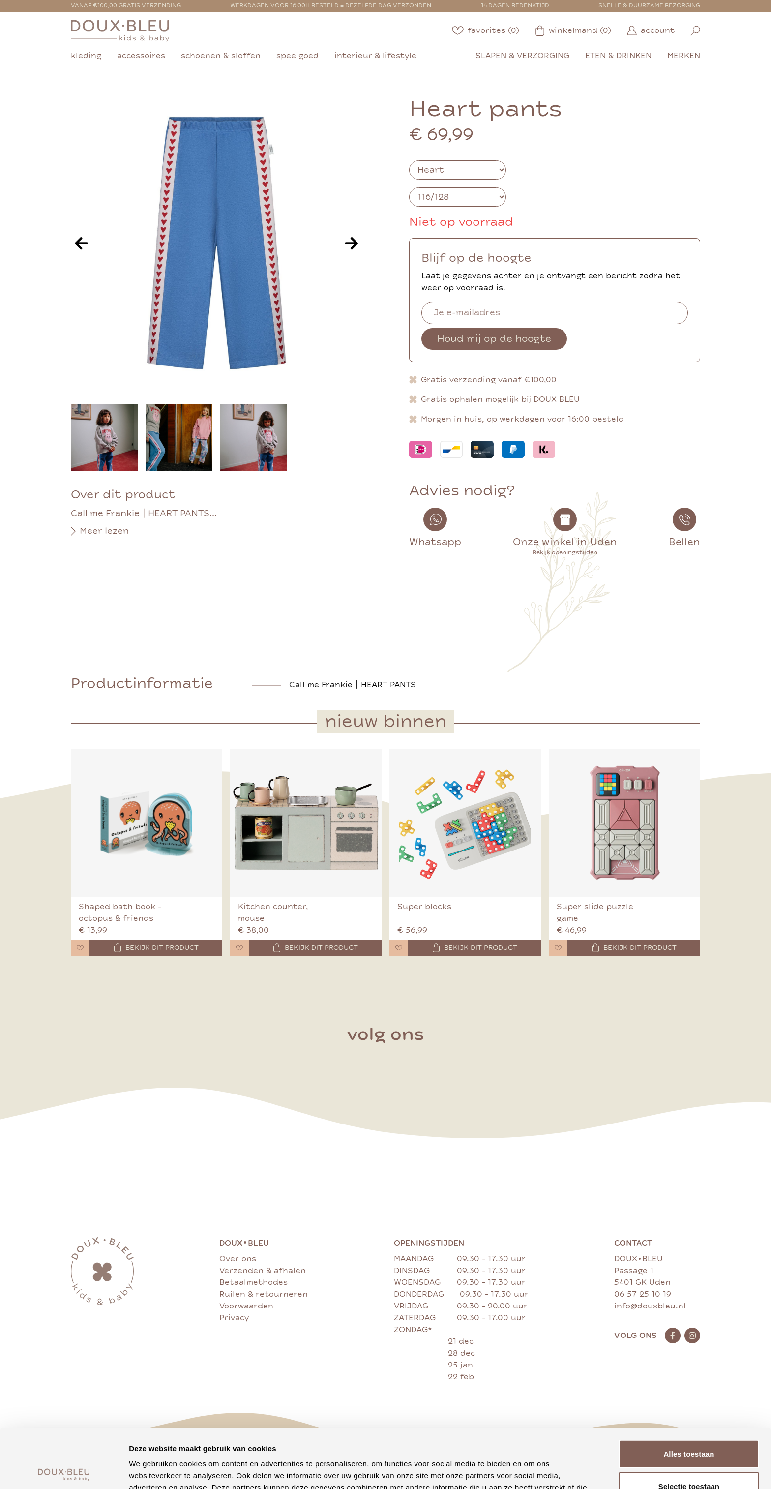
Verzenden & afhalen (262, 1271)
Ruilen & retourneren (263, 1294)
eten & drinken (618, 56)
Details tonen (531, 1469)
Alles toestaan (688, 1392)
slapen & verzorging (522, 56)
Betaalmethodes (253, 1282)
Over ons (237, 1259)
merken (683, 56)
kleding (86, 56)
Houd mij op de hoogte (494, 339)
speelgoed (297, 56)
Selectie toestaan (688, 1425)
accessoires (141, 56)
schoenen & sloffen (221, 56)
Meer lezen (100, 531)
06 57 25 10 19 (642, 1294)
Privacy (234, 1318)
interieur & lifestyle (375, 56)
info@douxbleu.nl (650, 1306)
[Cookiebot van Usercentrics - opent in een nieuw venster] (64, 1469)
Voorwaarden (246, 1306)
